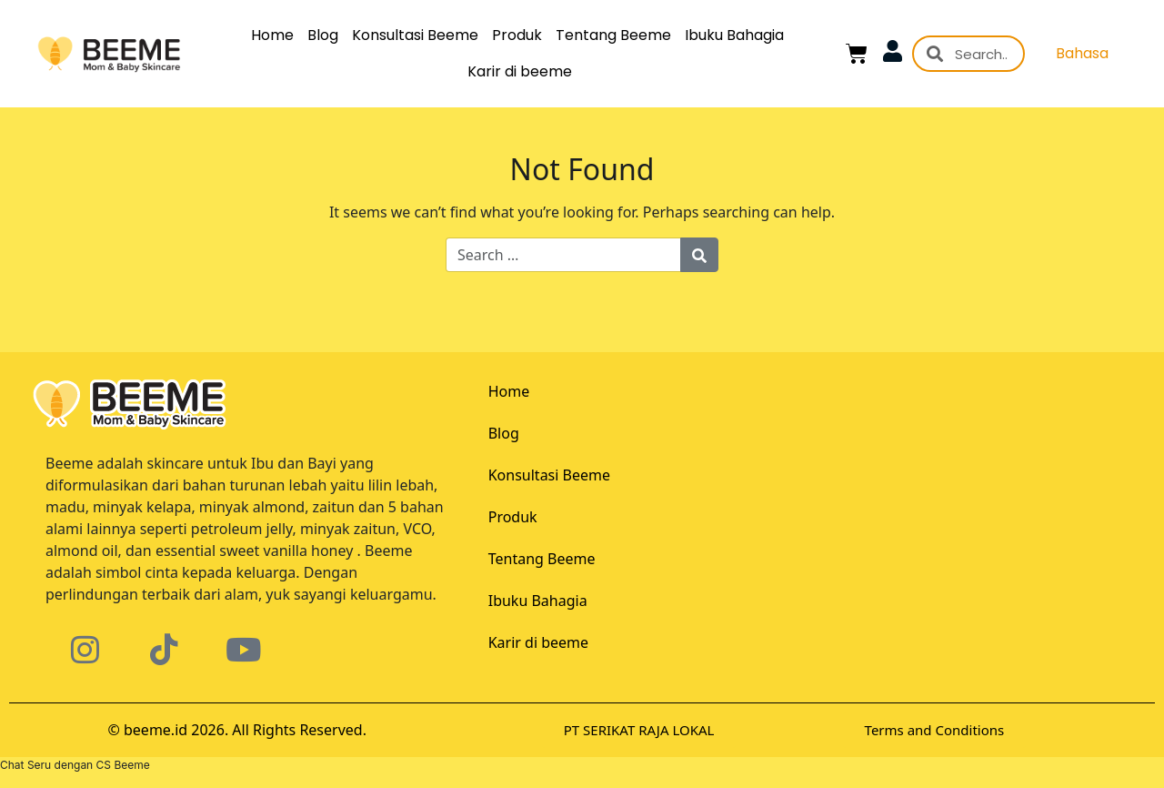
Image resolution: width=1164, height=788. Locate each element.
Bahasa (1082, 53)
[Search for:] (563, 254)
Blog (322, 35)
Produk (517, 35)
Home (272, 35)
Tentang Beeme (613, 35)
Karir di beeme (519, 71)
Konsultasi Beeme (415, 35)
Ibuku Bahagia (734, 35)
